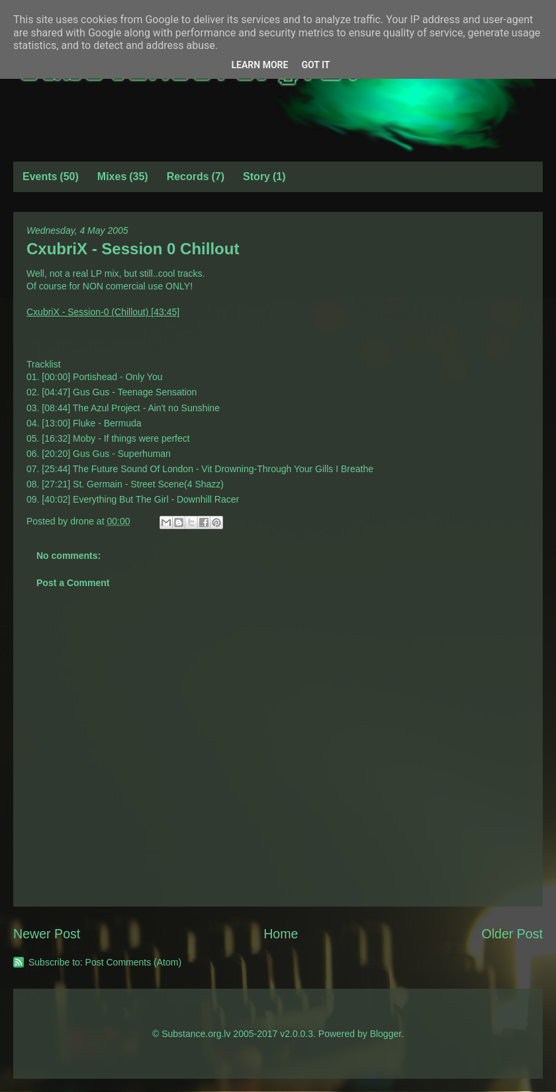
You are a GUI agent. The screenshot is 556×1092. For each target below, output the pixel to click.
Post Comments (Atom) (133, 962)
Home (280, 933)
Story (256, 176)
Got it (315, 65)
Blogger (385, 1033)
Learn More (259, 65)
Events (40, 176)
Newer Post (46, 933)
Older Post (512, 933)
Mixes (111, 176)
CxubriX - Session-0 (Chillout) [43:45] (102, 312)
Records (188, 176)
